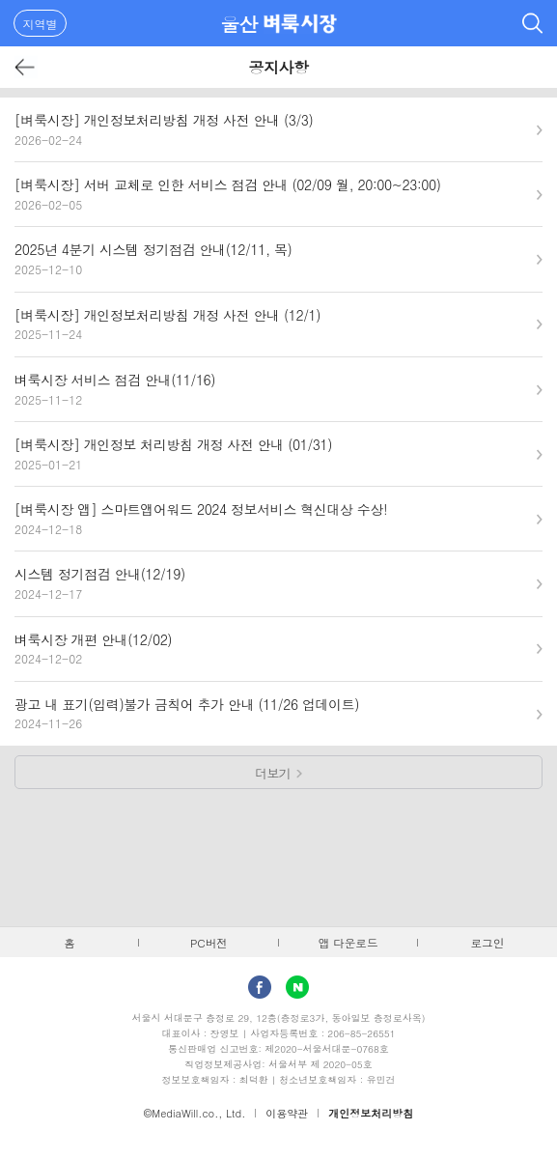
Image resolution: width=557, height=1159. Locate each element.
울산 (239, 24)
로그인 (487, 942)
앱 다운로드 (348, 942)
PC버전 (209, 942)
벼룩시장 (300, 23)
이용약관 (286, 1113)
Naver (297, 987)
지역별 (40, 23)
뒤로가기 (25, 67)
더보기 (273, 773)
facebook (259, 987)
